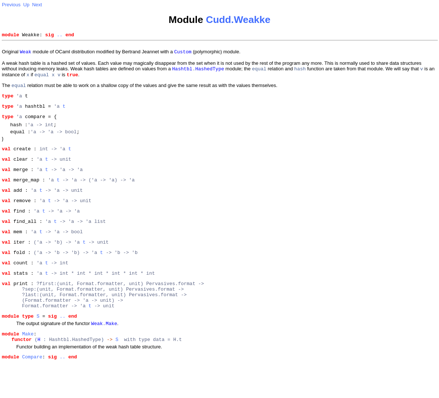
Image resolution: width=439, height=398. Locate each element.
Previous (11, 4)
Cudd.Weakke (238, 19)
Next (37, 4)
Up (26, 4)
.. (60, 35)
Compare (32, 391)
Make (28, 366)
